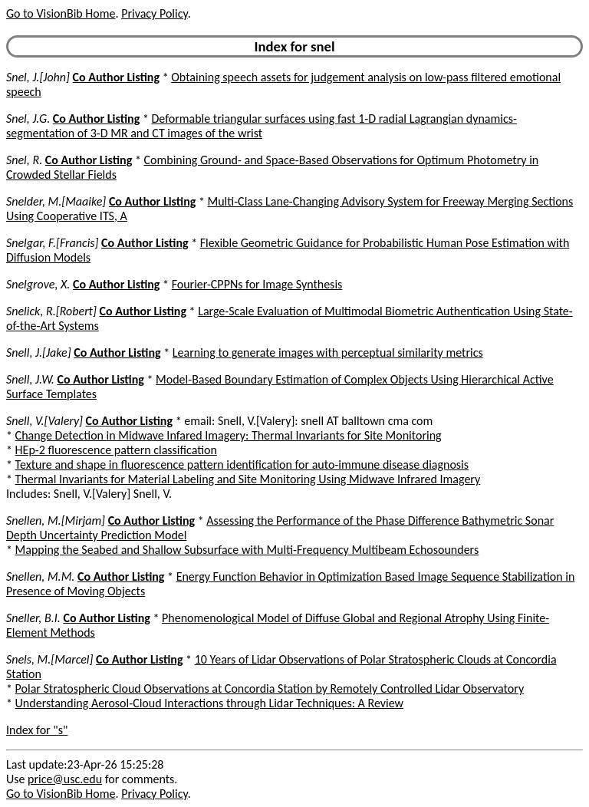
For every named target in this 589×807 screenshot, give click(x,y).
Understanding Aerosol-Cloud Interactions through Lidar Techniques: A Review (209, 703)
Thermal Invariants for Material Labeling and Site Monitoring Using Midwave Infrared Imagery (248, 479)
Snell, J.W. (30, 379)
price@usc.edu (65, 779)
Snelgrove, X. (38, 284)
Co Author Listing (116, 77)
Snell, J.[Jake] (38, 352)
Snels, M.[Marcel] (49, 659)
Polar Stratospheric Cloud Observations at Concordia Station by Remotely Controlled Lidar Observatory (270, 688)
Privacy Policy (154, 13)
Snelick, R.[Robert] (51, 311)
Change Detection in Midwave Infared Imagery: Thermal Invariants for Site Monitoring (228, 435)
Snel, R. (24, 160)
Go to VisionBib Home (60, 13)
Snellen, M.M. (40, 576)
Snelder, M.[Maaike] (56, 201)
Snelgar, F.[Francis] (52, 243)
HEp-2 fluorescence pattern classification (116, 450)
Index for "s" (36, 730)
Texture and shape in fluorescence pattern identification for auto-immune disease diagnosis (242, 464)
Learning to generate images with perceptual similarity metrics (328, 352)
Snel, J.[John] (38, 77)
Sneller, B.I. (33, 618)
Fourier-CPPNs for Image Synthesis (257, 284)
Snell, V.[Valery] (44, 420)
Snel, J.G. (28, 118)
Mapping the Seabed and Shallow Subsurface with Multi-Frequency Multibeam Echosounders (247, 549)
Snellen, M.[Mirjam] (55, 520)
